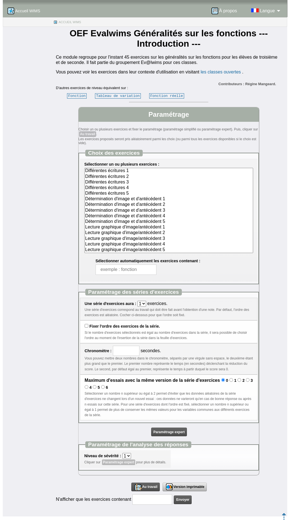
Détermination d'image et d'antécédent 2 (169, 205)
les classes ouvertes (221, 72)
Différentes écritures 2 (169, 177)
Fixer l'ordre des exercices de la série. (124, 326)
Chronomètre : (98, 351)
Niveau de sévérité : (102, 456)
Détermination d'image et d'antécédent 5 (169, 222)
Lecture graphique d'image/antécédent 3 (169, 239)
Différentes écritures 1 (169, 171)
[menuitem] (226, 10)
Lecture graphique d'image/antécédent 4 (169, 244)
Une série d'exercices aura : (110, 303)
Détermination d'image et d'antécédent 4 (169, 216)
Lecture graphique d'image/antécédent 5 (169, 250)
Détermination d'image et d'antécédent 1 (169, 199)
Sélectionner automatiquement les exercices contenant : (148, 261)
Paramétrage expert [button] (169, 432)
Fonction (76, 95)
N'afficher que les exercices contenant (93, 499)
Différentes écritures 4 (169, 188)
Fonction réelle (166, 95)
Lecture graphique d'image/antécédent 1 (169, 227)
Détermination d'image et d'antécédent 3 (169, 210)
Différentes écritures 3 (169, 182)
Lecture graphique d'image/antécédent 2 (169, 233)
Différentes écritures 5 (169, 193)
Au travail (87, 134)
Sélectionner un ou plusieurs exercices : (121, 164)
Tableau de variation (118, 95)
